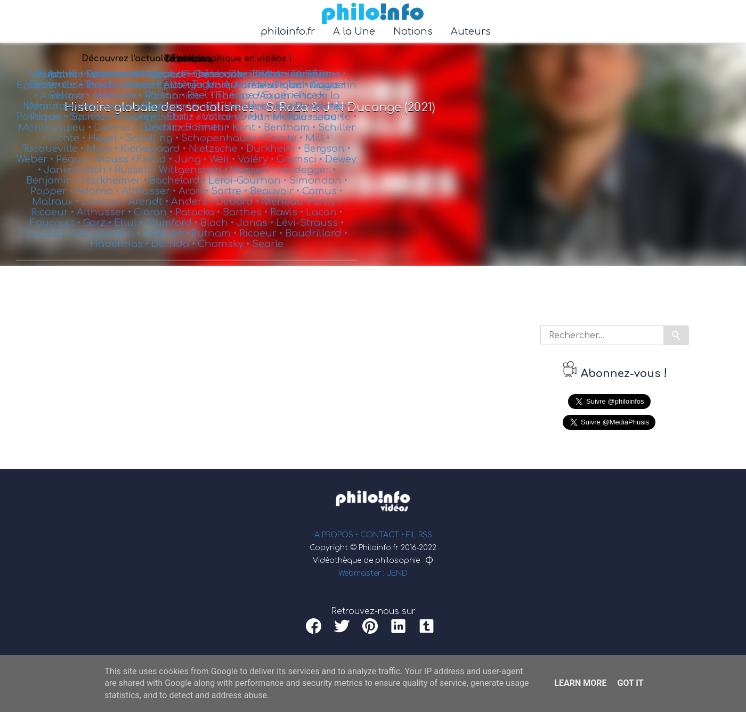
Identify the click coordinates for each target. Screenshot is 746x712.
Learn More (580, 683)
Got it (630, 683)
